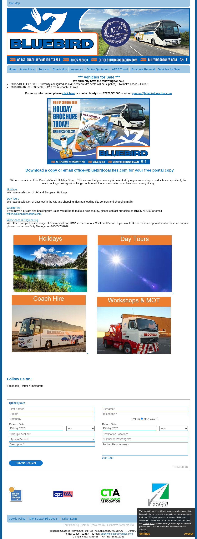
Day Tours (13, 198)
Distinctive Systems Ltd (120, 525)
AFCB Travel (120, 69)
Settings (144, 533)
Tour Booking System (76, 525)
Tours (44, 69)
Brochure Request (143, 69)
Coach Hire (60, 69)
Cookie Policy (17, 518)
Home (12, 69)
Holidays (12, 189)
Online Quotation (98, 69)
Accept (188, 533)
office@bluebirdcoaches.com (100, 170)
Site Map (14, 3)
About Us (27, 69)
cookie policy (149, 523)
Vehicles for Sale (169, 69)
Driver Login (69, 518)
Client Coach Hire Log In (43, 518)
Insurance (76, 69)
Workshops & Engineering (22, 220)
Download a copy (41, 170)
